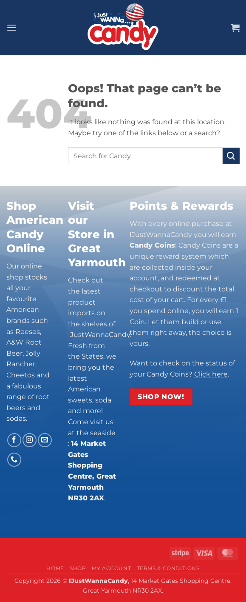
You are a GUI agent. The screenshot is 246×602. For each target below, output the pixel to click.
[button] (11, 27)
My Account (111, 568)
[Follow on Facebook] (14, 440)
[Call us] (14, 460)
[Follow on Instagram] (30, 440)
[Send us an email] (45, 440)
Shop (78, 568)
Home (55, 568)
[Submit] (231, 156)
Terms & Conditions (168, 568)
